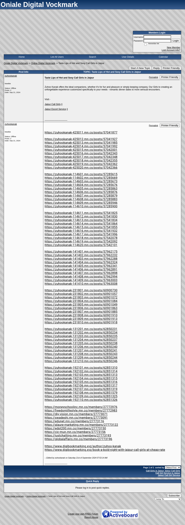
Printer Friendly (171, 68)
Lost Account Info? (171, 50)
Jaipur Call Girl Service (169, 475)
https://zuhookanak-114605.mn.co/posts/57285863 (81, 188)
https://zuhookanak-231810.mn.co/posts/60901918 (81, 322)
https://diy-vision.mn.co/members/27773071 (76, 414)
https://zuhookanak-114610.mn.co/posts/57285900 (81, 206)
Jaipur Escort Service (55, 109)
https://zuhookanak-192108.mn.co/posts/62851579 (81, 392)
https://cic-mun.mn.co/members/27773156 (75, 432)
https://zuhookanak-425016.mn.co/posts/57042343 (81, 153)
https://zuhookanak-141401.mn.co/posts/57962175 (81, 251)
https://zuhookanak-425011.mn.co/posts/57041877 (81, 132)
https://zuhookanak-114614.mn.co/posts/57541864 (81, 223)
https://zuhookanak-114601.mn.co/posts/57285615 (81, 174)
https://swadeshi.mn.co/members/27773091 (76, 417)
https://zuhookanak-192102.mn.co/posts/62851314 (81, 371)
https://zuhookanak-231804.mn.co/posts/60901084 (81, 301)
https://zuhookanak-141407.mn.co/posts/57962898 (81, 273)
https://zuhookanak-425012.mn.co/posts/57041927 (81, 139)
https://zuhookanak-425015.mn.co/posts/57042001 (81, 150)
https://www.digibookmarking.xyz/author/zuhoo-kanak (83, 446)
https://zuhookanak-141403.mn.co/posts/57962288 (81, 259)
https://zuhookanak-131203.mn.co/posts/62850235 (81, 336)
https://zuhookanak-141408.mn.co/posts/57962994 (81, 276)
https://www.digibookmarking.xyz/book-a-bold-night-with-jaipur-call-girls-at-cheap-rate (105, 450)
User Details (128, 57)
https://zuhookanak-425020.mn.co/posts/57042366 (81, 167)
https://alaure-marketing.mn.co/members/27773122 (81, 425)
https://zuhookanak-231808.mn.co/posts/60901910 (81, 315)
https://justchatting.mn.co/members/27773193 (78, 435)
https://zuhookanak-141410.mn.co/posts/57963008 (81, 284)
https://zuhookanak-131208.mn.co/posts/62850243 (81, 354)
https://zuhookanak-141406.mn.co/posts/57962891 (81, 269)
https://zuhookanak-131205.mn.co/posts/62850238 (81, 343)
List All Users (56, 57)
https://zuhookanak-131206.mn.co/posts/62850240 (81, 347)
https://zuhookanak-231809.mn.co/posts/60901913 (81, 319)
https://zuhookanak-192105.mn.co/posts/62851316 (81, 382)
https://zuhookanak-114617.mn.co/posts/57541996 (81, 234)
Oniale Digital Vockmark (16, 63)
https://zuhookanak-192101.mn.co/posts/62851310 (81, 367)
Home (22, 57)
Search (92, 57)
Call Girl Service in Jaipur (167, 473)
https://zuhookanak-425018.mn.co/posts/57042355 (81, 160)
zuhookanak (11, 76)
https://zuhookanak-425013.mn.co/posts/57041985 (81, 142)
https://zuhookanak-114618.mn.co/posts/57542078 (81, 238)
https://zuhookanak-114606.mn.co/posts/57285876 (81, 192)
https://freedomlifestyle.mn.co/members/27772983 (81, 410)
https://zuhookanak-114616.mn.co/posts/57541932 (81, 231)
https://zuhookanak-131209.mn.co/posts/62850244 (81, 357)
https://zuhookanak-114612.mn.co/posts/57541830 (81, 216)
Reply (156, 68)
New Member (173, 47)
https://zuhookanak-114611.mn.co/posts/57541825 (81, 213)
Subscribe (174, 495)
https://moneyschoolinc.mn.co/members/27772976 (81, 407)
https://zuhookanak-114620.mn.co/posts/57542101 (81, 245)
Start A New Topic (140, 68)
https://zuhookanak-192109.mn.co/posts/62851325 (81, 396)
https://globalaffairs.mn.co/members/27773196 (78, 439)
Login (176, 40)
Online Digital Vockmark (43, 63)
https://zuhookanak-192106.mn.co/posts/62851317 (81, 385)
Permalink (153, 77)
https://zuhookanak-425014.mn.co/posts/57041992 (81, 146)
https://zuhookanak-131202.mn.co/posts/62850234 (81, 332)
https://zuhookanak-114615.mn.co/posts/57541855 (81, 227)
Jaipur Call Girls (53, 104)
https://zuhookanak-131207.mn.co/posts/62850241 (81, 350)
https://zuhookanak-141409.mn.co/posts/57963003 (81, 280)
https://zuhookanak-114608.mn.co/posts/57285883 (81, 199)
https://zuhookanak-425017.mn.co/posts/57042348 (81, 157)
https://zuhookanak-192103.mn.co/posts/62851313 (81, 375)
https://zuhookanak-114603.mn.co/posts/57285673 (81, 181)
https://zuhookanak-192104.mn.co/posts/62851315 (81, 378)
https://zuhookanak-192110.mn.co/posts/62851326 (81, 400)
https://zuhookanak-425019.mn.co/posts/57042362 (81, 164)
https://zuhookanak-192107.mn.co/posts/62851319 (81, 389)
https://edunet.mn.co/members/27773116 (74, 421)
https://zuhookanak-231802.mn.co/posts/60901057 (81, 294)
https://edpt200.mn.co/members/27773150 (75, 428)
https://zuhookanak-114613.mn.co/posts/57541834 (81, 220)
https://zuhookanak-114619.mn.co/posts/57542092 (81, 241)
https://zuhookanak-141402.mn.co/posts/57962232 (81, 255)
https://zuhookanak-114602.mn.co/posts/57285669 (81, 178)
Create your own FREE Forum (83, 514)
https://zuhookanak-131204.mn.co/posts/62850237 (81, 339)
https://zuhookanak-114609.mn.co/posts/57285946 (81, 203)
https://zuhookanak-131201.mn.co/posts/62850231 (81, 329)
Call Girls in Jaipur (155, 471)
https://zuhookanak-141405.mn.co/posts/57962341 (81, 266)
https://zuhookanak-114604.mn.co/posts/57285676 (81, 185)
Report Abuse (91, 517)
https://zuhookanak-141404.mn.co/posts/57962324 (81, 262)
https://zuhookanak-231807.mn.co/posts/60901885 (81, 311)
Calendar (163, 57)
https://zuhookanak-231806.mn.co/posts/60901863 (81, 308)
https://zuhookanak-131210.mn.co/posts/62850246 (81, 361)
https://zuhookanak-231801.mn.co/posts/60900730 (81, 290)
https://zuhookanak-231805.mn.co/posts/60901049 (81, 304)
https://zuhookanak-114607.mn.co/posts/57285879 (81, 195)
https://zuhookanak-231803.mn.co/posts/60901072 (81, 297)
